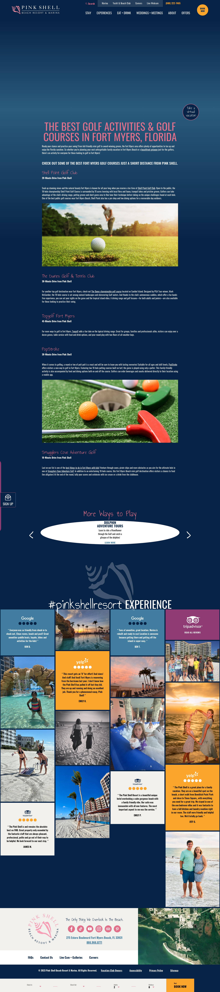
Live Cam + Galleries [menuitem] (71, 957)
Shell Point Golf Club (146, 188)
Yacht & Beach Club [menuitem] (122, 3)
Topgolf (75, 331)
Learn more (110, 542)
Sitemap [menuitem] (174, 970)
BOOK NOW (180, 985)
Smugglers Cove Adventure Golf (61, 471)
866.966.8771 (94, 942)
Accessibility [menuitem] (136, 970)
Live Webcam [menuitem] (153, 3)
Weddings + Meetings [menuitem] (149, 13)
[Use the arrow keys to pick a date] (33, 986)
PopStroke (173, 364)
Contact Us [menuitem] (46, 957)
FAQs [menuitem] (30, 957)
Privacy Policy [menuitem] (156, 970)
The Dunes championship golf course (106, 291)
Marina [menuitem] (105, 3)
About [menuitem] (172, 13)
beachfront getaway (149, 149)
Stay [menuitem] (88, 13)
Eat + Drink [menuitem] (124, 13)
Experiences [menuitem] (104, 13)
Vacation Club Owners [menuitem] (111, 970)
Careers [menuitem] (138, 3)
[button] (90, 3)
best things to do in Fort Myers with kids (82, 467)
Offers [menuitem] (186, 13)
